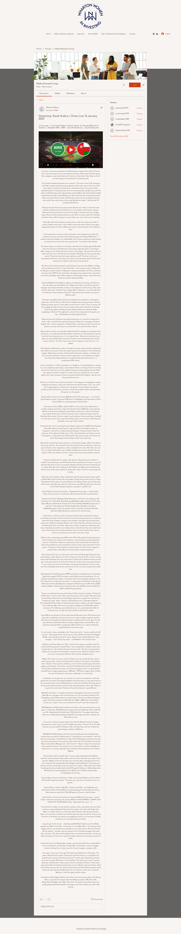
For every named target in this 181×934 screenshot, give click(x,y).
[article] (70, 508)
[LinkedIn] (157, 34)
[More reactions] (48, 899)
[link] (43, 93)
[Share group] (143, 84)
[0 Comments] (97, 899)
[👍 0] (41, 899)
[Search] (123, 85)
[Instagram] (153, 34)
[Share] (101, 107)
